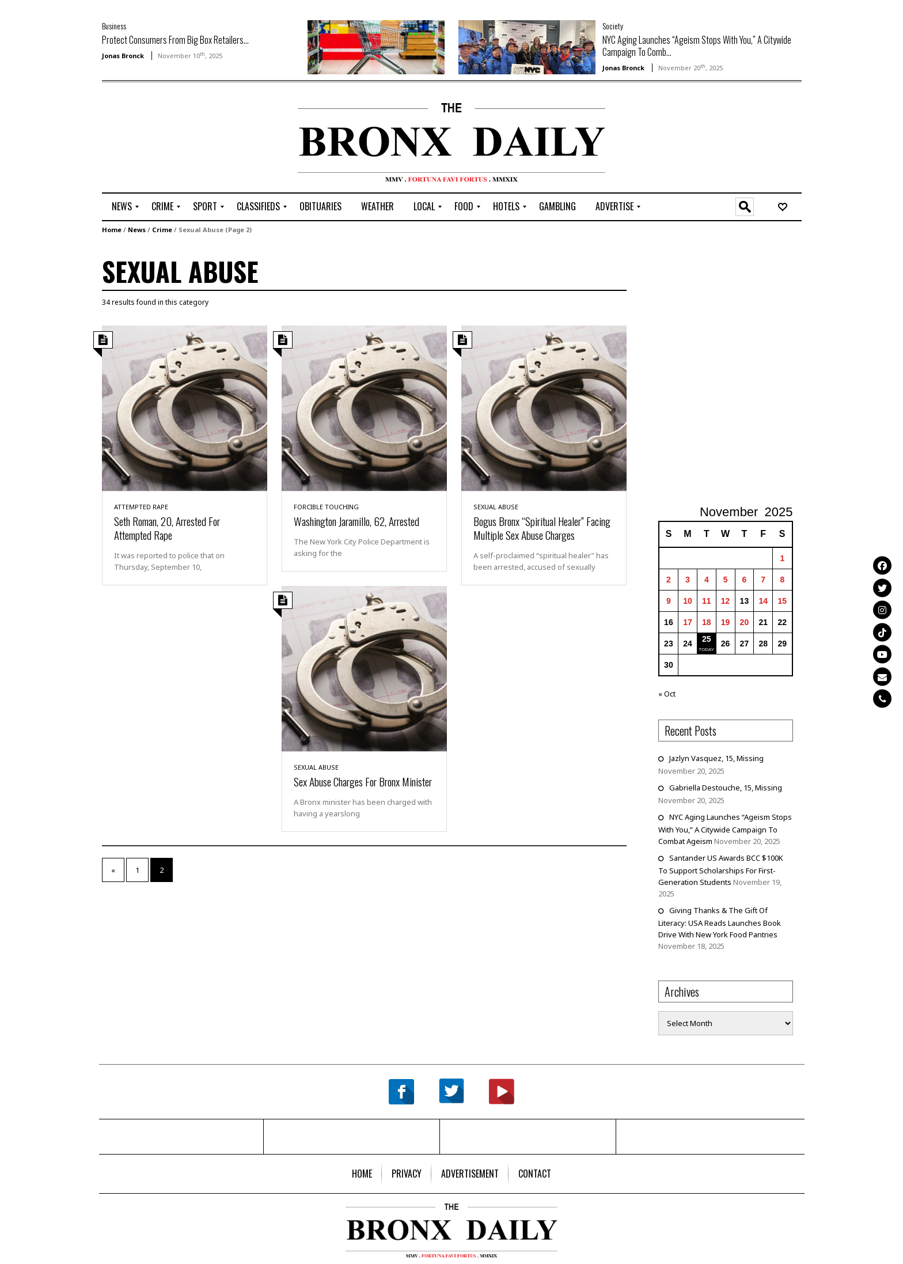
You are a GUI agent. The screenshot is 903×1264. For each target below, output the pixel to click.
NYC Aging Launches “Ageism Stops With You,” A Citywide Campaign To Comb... (696, 46)
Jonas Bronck (123, 55)
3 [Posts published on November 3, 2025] (687, 579)
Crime (162, 229)
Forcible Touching (326, 506)
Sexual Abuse (495, 506)
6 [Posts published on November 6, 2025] (744, 579)
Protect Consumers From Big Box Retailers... (175, 40)
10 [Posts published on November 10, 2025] (687, 600)
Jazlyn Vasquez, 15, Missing (716, 758)
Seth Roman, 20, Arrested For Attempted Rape (167, 528)
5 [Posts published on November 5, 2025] (725, 579)
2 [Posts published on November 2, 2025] (668, 579)
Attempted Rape (141, 506)
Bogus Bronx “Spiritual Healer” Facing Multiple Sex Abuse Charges (541, 528)
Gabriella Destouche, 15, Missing (725, 787)
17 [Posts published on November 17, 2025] (687, 622)
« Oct (667, 693)
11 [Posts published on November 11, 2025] (706, 600)
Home (112, 229)
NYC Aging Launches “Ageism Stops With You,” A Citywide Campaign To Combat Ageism (725, 829)
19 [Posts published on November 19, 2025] (725, 622)
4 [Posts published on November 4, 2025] (706, 579)
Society (612, 26)
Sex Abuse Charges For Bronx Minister (363, 781)
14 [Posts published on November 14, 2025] (763, 600)
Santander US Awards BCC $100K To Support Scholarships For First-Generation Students (720, 870)
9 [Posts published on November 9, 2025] (668, 600)
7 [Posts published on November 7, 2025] (763, 579)
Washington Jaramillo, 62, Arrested (356, 521)
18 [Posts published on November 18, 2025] (706, 622)
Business (114, 26)
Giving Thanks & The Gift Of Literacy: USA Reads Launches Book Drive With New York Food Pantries (719, 922)
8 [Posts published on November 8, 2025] (782, 579)
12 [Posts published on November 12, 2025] (725, 600)
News (137, 229)
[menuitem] (122, 207)
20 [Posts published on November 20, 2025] (744, 622)
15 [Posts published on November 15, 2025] (782, 600)
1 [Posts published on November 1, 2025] (782, 558)
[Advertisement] (169, 139)
